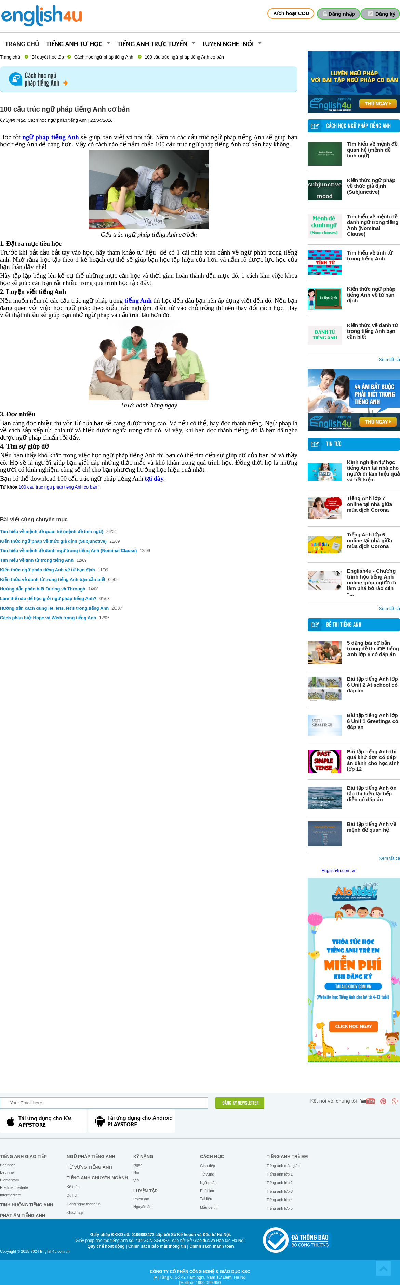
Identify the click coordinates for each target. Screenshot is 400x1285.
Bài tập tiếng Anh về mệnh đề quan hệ (371, 827)
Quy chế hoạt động (106, 1246)
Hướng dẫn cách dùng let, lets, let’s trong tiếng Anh (54, 608)
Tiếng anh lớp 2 (280, 1183)
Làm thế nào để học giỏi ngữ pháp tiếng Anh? (48, 598)
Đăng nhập (342, 14)
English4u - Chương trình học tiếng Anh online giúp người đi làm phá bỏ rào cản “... (371, 582)
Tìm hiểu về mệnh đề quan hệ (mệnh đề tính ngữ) (372, 149)
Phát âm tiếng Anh (22, 1215)
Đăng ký (385, 14)
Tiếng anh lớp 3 (280, 1191)
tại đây (154, 478)
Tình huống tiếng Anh (26, 1204)
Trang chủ (22, 44)
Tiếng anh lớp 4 (280, 1200)
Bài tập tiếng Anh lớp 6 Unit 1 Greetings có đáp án (372, 721)
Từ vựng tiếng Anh (89, 1167)
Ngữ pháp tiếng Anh (91, 1156)
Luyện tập (145, 1190)
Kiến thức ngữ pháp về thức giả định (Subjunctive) (371, 186)
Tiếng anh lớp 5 (280, 1208)
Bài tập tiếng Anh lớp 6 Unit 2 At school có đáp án (372, 684)
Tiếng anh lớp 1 (280, 1174)
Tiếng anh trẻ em (287, 1156)
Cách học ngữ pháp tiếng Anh (103, 57)
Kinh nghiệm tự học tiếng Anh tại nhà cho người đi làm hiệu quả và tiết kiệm (373, 470)
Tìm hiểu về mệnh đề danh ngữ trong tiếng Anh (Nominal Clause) (372, 225)
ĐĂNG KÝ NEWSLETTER (240, 1103)
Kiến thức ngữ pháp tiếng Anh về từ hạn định (371, 294)
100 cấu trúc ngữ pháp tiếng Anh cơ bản (184, 57)
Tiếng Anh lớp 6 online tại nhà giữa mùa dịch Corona (369, 540)
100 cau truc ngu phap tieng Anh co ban (58, 487)
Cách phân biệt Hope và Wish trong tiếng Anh (48, 617)
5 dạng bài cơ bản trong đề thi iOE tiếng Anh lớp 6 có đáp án (373, 648)
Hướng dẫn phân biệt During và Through (43, 589)
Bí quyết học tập (47, 57)
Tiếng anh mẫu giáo (283, 1166)
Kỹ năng (143, 1156)
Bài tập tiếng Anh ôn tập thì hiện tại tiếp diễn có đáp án (372, 793)
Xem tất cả (389, 359)
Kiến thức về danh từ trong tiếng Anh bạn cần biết (372, 331)
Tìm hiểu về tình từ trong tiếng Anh (369, 255)
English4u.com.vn (339, 870)
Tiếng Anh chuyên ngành (97, 1177)
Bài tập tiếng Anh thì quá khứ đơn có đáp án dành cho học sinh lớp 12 (373, 760)
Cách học (212, 1156)
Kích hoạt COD (291, 13)
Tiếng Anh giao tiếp (23, 1156)
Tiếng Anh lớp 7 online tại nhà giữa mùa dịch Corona (369, 504)
